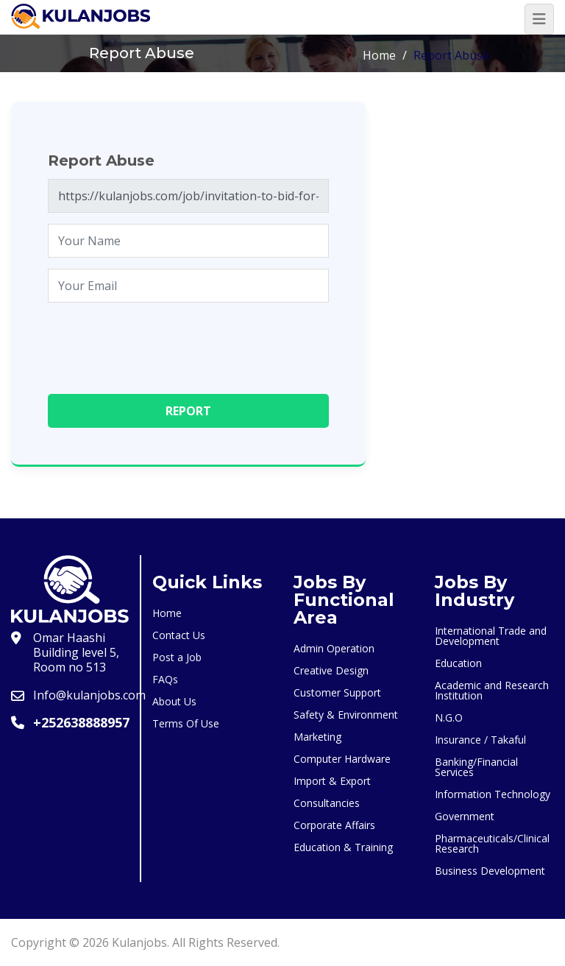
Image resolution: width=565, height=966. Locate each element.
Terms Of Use (185, 723)
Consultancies (327, 803)
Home (379, 55)
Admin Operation (334, 648)
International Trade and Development (491, 636)
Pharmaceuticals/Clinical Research (492, 843)
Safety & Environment (346, 715)
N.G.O (449, 717)
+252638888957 (81, 722)
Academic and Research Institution (492, 690)
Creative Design (331, 670)
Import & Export (332, 781)
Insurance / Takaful (480, 740)
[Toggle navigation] (539, 19)
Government (464, 816)
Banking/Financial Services (476, 767)
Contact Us (178, 635)
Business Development (490, 871)
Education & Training (343, 847)
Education (458, 663)
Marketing (317, 737)
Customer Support (337, 692)
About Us (174, 701)
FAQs (165, 679)
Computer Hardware (342, 759)
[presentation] (159, 342)
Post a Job (177, 657)
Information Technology (492, 794)
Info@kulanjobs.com (89, 695)
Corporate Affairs (334, 825)
